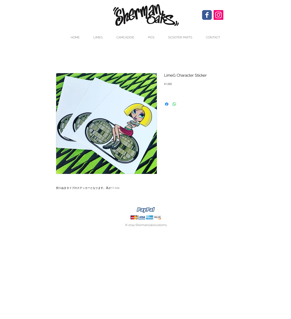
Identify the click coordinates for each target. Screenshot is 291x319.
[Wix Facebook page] (207, 15)
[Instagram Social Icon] (218, 15)
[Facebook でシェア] (166, 104)
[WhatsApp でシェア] (174, 104)
